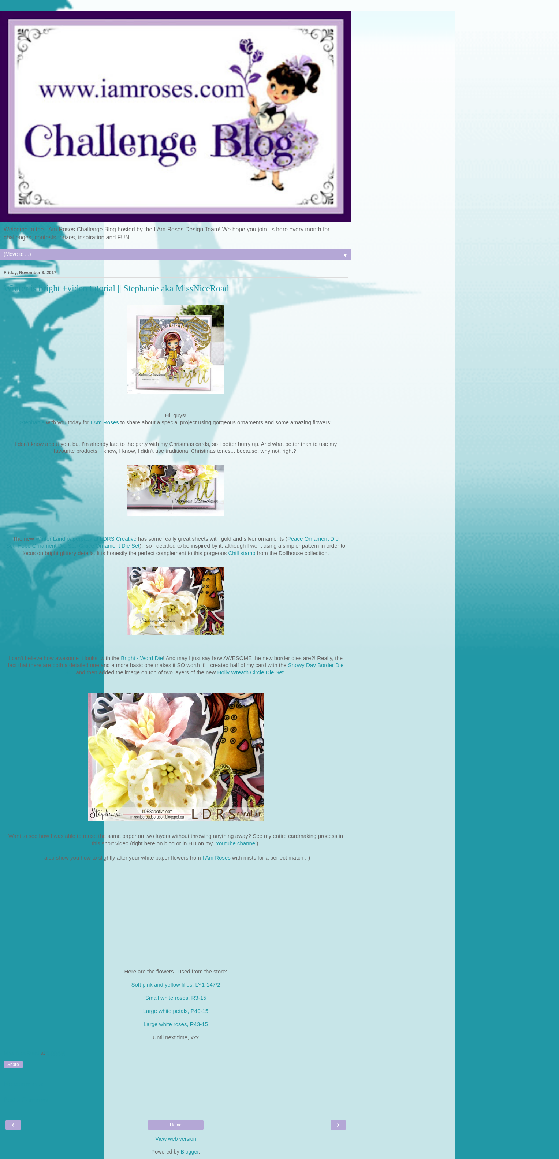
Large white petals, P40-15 (175, 1011)
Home (176, 1125)
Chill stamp (242, 553)
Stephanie (32, 422)
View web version (175, 1139)
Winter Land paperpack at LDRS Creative (87, 539)
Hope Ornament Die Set (47, 546)
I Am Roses (105, 422)
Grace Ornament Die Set (109, 546)
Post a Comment (26, 1100)
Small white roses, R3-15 (175, 998)
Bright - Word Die (142, 658)
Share (13, 1064)
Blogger (190, 1152)
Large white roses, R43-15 (176, 1024)
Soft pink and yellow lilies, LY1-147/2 (175, 984)
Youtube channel (236, 843)
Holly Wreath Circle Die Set (250, 672)
